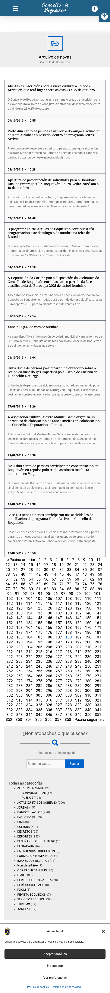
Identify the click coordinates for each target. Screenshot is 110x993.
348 (68, 714)
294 (29, 690)
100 (87, 593)
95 (48, 593)
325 (39, 705)
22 (84, 564)
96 (55, 593)
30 (46, 569)
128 (68, 608)
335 (39, 710)
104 (29, 598)
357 (58, 719)
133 (19, 613)
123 (19, 608)
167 (59, 627)
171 (98, 627)
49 (92, 574)
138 (68, 613)
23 (92, 564)
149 (78, 618)
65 (15, 584)
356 (48, 719)
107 (59, 598)
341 (98, 710)
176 (49, 632)
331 (98, 705)
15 (31, 564)
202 (9, 647)
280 (88, 681)
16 (38, 564)
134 (29, 613)
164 (29, 627)
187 (59, 637)
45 (61, 574)
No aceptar (55, 966)
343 (19, 714)
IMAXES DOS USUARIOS (33, 860)
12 (8, 564)
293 (19, 690)
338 (68, 710)
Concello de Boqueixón (55, 8)
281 (98, 681)
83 (54, 589)
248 (68, 666)
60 (77, 579)
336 (49, 710)
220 (88, 651)
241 (98, 661)
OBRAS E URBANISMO (32, 870)
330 (88, 705)
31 (54, 569)
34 (77, 569)
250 (88, 666)
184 (29, 637)
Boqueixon (24, 817)
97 (63, 593)
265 (39, 676)
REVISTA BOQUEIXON (31, 894)
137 (59, 613)
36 (92, 569)
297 (59, 690)
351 (98, 714)
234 (29, 661)
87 (84, 589)
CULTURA (23, 827)
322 (9, 705)
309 (78, 695)
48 (84, 574)
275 (39, 681)
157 (59, 622)
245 (39, 666)
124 (29, 608)
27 (23, 569)
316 (49, 700)
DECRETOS (24, 831)
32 (61, 569)
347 (59, 714)
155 (39, 622)
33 (69, 569)
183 (19, 637)
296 (49, 690)
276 (49, 681)
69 (46, 584)
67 (31, 584)
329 (78, 705)
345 (39, 714)
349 (78, 714)
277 (59, 681)
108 (68, 598)
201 (98, 642)
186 (49, 637)
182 (9, 637)
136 (49, 613)
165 (39, 627)
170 (88, 627)
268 (68, 676)
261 (98, 671)
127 (59, 608)
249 (78, 666)
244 (29, 666)
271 (98, 676)
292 (9, 690)
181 (98, 632)
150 (88, 618)
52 (15, 579)
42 (38, 574)
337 (59, 710)
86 (77, 589)
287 (59, 685)
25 (8, 569)
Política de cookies (38, 986)
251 (98, 666)
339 (78, 710)
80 (31, 589)
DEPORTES (24, 836)
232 (9, 661)
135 (39, 613)
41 (31, 574)
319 (78, 700)
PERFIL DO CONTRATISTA (34, 880)
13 (15, 564)
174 (29, 632)
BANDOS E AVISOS (29, 812)
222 (9, 656)
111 (98, 598)
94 (40, 593)
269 (78, 676)
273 (19, 681)
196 (49, 642)
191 (98, 637)
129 (78, 608)
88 (92, 589)
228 (68, 656)
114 (29, 603)
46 (69, 574)
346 (49, 714)
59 (69, 579)
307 (59, 695)
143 (19, 618)
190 (88, 637)
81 (38, 589)
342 (9, 714)
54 (31, 579)
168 (68, 627)
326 (49, 705)
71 (61, 584)
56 (46, 579)
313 (19, 700)
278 (68, 681)
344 (29, 714)
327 (59, 705)
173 (19, 632)
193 (19, 642)
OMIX (21, 875)
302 (9, 695)
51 (8, 579)
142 (9, 618)
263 (19, 676)
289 (78, 685)
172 (9, 632)
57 (54, 579)
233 (19, 661)
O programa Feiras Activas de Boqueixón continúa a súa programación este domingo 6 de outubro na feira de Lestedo (51, 233)
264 (29, 676)
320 (88, 700)
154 (29, 622)
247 (59, 666)
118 (68, 603)
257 (59, 671)
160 (88, 622)
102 (9, 598)
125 (39, 608)
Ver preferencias (55, 977)
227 (59, 656)
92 (25, 593)
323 (19, 705)
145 (39, 618)
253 (19, 671)
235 (39, 661)
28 (31, 569)
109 (78, 598)
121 (98, 603)
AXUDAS (23, 807)
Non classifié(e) (27, 865)
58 (61, 579)
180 (88, 632)
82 (46, 589)
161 (98, 622)
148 (68, 618)
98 (71, 593)
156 (49, 622)
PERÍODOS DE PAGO (30, 885)
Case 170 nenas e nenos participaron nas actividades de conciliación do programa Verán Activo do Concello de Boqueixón (50, 519)
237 (59, 661)
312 (9, 700)
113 (19, 603)
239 (78, 661)
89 (100, 589)
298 (68, 690)
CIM (20, 822)
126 (49, 608)
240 (88, 661)
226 (49, 656)
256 (49, 671)
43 (46, 574)
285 (39, 685)
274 (29, 681)
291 (98, 685)
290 (88, 685)
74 (84, 584)
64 (8, 584)
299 (78, 690)
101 (97, 593)
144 (29, 618)
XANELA (23, 909)
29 (38, 569)
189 (78, 637)
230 (88, 656)
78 (15, 589)
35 (84, 569)
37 (100, 569)
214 (29, 651)
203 (19, 647)
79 (23, 589)
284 (29, 685)
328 (68, 705)
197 (59, 642)
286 (49, 685)
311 (98, 695)
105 (39, 598)
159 (78, 622)
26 (15, 569)
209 (78, 647)
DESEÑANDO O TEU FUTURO (36, 841)
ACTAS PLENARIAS (30, 788)
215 (39, 651)
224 (29, 656)
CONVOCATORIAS (34, 793)
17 (46, 564)
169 (78, 627)
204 (29, 647)
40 (23, 574)
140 (88, 613)
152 (9, 622)
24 (100, 564)
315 (39, 700)
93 (32, 593)
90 (9, 593)
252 (9, 671)
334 (29, 710)
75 (92, 584)
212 (9, 651)
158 (68, 622)
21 (77, 564)
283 (19, 685)
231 (98, 656)
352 (9, 719)
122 (9, 608)
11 (98, 559)
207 (59, 647)
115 (39, 603)
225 (39, 656)
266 (49, 676)
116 (49, 603)
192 (9, 642)
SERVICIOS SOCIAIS (30, 899)
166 (49, 627)
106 (49, 598)
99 (78, 593)
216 (49, 651)
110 (88, 598)
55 (38, 579)
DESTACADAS (26, 846)
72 (69, 584)
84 (61, 589)
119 (78, 603)
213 (19, 651)
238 (68, 661)
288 (68, 685)
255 (39, 671)
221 (98, 651)
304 (29, 695)
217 (59, 651)
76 (100, 584)
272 (9, 681)
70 (54, 584)
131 (98, 608)
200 (88, 642)
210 (88, 647)
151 (98, 618)
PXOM (21, 889)
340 (88, 710)
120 (88, 603)
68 (38, 584)
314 (29, 700)
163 (19, 627)
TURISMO (23, 904)
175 (39, 632)
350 (88, 714)
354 (28, 719)
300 (88, 690)
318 (68, 700)
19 (61, 564)
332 (9, 710)
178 (68, 632)
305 (39, 695)
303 (19, 695)
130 (88, 608)
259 (78, 671)
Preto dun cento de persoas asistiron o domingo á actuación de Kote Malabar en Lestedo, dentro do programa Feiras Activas (54, 135)
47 (77, 574)
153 (19, 622)
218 (68, 651)
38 (8, 574)
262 (9, 676)
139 (78, 613)
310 (88, 695)
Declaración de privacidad (66, 986)
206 (49, 647)
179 (78, 632)
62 (92, 579)
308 (68, 695)
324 (29, 705)
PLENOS (27, 797)
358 (68, 719)
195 (39, 642)
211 (98, 647)
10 (91, 559)
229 (78, 656)
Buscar (74, 764)
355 (38, 719)
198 (68, 642)
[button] (104, 16)
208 (68, 647)
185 (39, 637)
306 (49, 695)
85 (69, 589)
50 (100, 574)
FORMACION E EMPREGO (34, 855)
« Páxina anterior (21, 559)
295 (39, 690)
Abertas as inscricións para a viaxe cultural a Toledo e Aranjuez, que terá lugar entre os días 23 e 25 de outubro (51, 88)
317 (59, 700)
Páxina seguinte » (89, 719)
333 (19, 710)
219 (78, 651)
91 (17, 593)
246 (49, 666)
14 (23, 564)
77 (8, 589)
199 (78, 642)
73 (77, 584)
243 (19, 666)
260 (88, 671)
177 (59, 632)
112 (9, 603)
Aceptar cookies (55, 954)
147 (59, 618)
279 (78, 681)
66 (23, 584)
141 (98, 613)
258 (68, 671)
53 (23, 579)
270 (88, 676)
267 (59, 676)
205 (39, 647)
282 (9, 685)
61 (84, 579)
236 (49, 661)
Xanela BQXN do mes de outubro (33, 327)
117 (59, 603)
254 (29, 671)
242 (9, 666)
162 (9, 627)
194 (29, 642)
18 (54, 564)
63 (100, 579)
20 (69, 564)
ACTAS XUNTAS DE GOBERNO (37, 802)
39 (15, 574)
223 (19, 656)
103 (19, 598)
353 (19, 719)
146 (49, 618)
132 (9, 613)
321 (98, 700)
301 (98, 690)
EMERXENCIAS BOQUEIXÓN (36, 851)
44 (54, 574)
